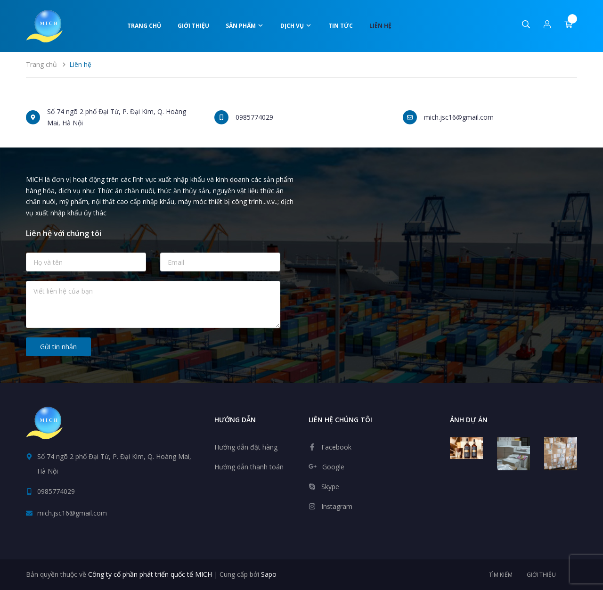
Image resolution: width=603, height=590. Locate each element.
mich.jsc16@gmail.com (459, 117)
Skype (330, 486)
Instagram (336, 506)
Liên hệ (380, 26)
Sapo (269, 574)
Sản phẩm (245, 26)
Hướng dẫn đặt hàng (245, 446)
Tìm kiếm (501, 575)
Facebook (336, 446)
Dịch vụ (296, 26)
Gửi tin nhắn (58, 346)
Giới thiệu (193, 26)
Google (333, 466)
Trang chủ (144, 26)
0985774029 (254, 117)
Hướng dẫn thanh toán (249, 466)
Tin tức (340, 26)
